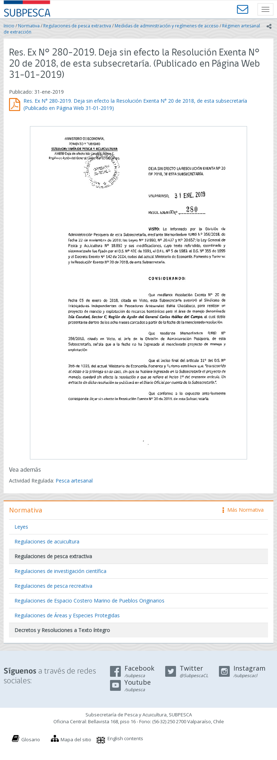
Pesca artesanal (74, 480)
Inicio (9, 26)
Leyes (21, 526)
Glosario (30, 739)
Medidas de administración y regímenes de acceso (167, 26)
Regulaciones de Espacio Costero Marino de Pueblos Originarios (89, 600)
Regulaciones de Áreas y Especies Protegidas (67, 615)
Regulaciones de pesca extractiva (77, 26)
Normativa (29, 26)
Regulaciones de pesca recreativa (53, 585)
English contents (125, 738)
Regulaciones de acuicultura (46, 541)
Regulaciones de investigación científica (60, 571)
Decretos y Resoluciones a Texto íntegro (62, 630)
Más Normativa (243, 509)
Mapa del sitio (76, 739)
